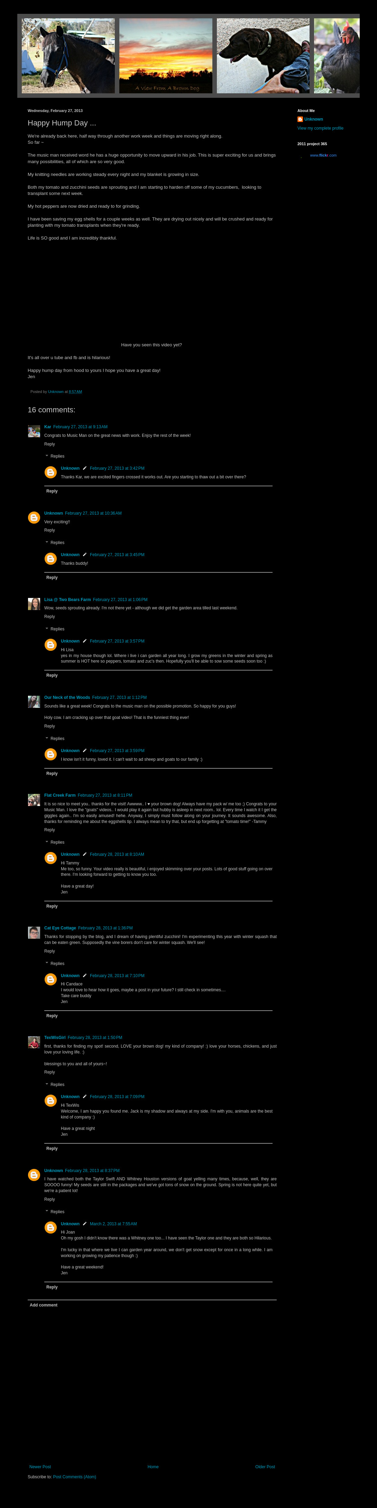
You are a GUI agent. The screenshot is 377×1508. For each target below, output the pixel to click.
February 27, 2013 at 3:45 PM (117, 554)
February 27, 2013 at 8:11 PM (105, 795)
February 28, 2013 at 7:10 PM (117, 975)
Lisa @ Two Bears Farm (67, 599)
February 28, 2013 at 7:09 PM (117, 1096)
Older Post (265, 1466)
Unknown (70, 468)
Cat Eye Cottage (60, 928)
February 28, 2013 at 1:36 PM (105, 928)
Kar (47, 426)
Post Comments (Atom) (74, 1476)
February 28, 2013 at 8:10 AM (117, 854)
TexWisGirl (55, 1037)
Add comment (43, 1305)
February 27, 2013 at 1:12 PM (119, 697)
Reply (49, 444)
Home (153, 1466)
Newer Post (40, 1466)
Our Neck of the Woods (67, 697)
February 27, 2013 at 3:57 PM (117, 641)
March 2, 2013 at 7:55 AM (113, 1223)
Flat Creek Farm (60, 795)
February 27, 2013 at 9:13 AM (80, 426)
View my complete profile (320, 128)
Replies (57, 456)
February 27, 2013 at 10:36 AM (93, 513)
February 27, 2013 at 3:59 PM (117, 750)
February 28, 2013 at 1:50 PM (95, 1037)
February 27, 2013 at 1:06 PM (120, 599)
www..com (323, 155)
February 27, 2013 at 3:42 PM (117, 468)
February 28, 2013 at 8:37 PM (92, 1170)
